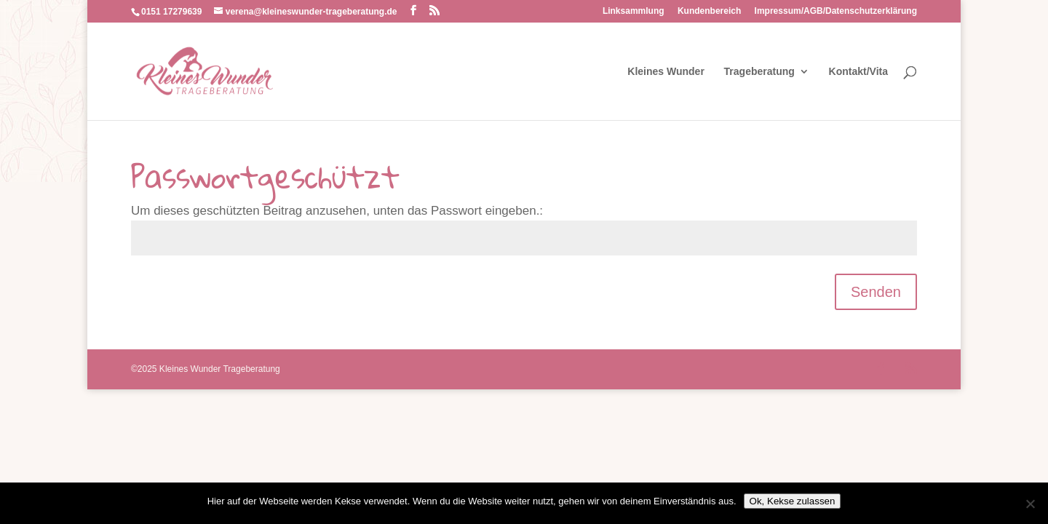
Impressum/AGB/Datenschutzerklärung (836, 11)
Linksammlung (633, 11)
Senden (876, 292)
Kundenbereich (709, 11)
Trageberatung (759, 71)
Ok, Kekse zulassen (792, 501)
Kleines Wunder (665, 71)
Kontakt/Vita (858, 71)
